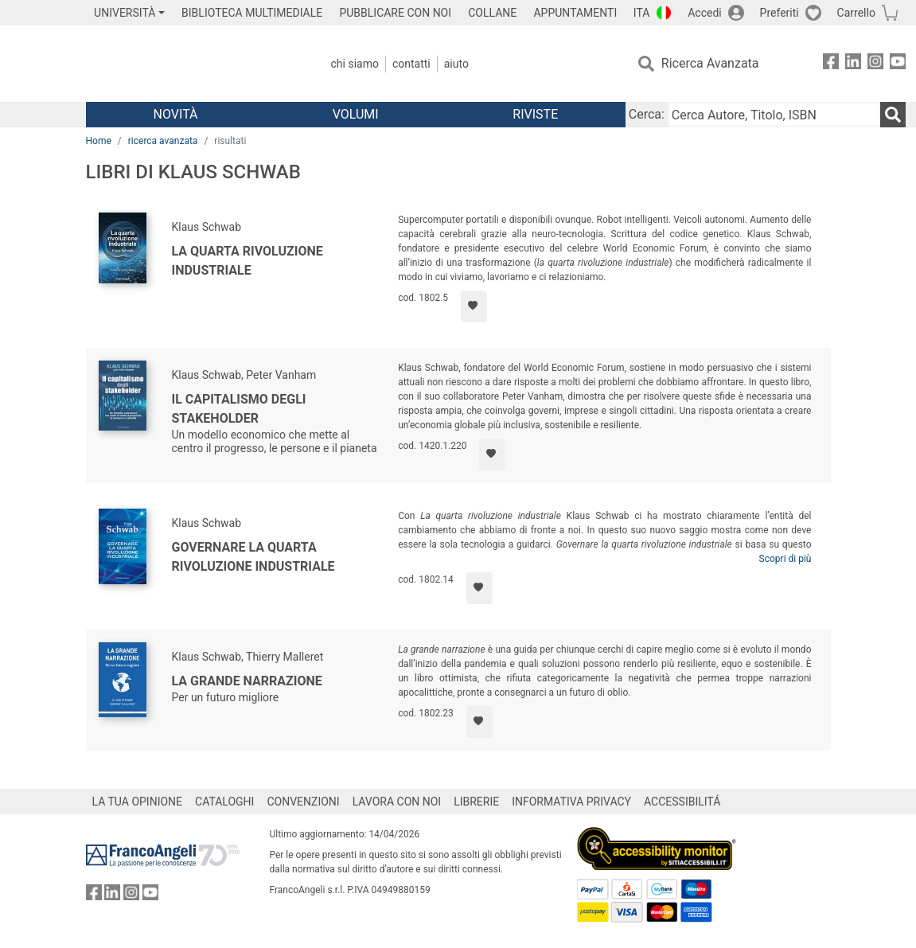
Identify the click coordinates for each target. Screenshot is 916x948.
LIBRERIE (476, 801)
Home (98, 140)
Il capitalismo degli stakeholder (239, 409)
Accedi (705, 12)
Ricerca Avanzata (710, 63)
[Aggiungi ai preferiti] (474, 306)
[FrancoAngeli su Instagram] (875, 64)
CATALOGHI (224, 801)
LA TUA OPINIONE (137, 801)
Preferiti (779, 12)
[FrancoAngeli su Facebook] (831, 64)
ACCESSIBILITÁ (682, 801)
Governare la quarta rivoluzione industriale (253, 557)
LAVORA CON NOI (397, 801)
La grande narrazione (247, 681)
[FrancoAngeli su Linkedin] (853, 64)
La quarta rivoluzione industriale (247, 261)
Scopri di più (785, 558)
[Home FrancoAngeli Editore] (191, 64)
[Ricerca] (893, 114)
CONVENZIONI (303, 801)
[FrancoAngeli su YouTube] (898, 64)
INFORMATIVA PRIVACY (571, 801)
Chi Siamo (355, 63)
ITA (641, 12)
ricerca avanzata (163, 140)
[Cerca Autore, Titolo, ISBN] (774, 114)
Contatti (411, 63)
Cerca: (647, 114)
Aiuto (456, 63)
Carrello (856, 12)
